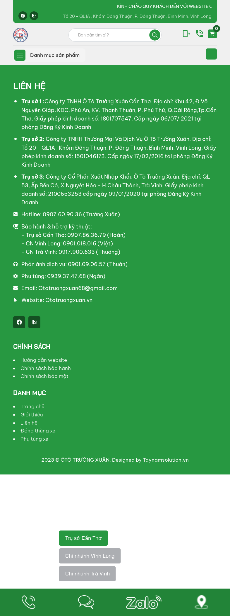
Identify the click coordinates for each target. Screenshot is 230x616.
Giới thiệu (31, 414)
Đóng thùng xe (37, 430)
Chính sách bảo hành (45, 368)
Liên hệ (28, 423)
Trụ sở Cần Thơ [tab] (83, 538)
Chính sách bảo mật (44, 376)
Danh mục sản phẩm (55, 55)
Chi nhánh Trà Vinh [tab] (87, 573)
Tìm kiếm (154, 35)
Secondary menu (211, 54)
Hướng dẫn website (43, 360)
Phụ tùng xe (34, 439)
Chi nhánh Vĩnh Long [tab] (90, 555)
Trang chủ (32, 406)
